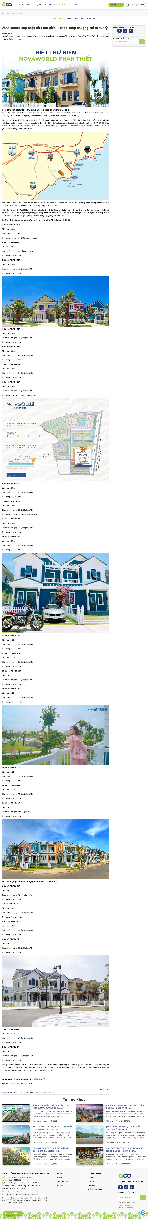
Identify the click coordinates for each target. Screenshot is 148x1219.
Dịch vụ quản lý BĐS (95, 1189)
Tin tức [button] (63, 5)
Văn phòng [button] (50, 5)
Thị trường (58, 19)
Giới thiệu (91, 1178)
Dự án (69, 19)
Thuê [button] (29, 5)
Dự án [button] (38, 5)
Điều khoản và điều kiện (126, 1203)
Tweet (106, 33)
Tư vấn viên (92, 1185)
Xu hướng (91, 19)
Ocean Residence (63, 1181)
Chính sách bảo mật (125, 1205)
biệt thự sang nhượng (44, 1093)
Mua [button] (21, 5)
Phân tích (79, 19)
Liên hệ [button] (74, 5)
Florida (59, 1178)
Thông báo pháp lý (125, 1208)
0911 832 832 (116, 5)
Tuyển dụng (92, 1181)
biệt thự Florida (26, 1093)
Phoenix (60, 1185)
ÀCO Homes (12, 1093)
